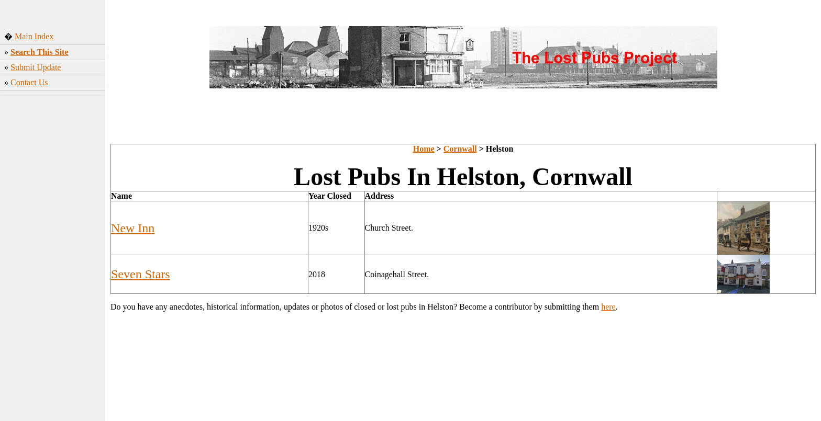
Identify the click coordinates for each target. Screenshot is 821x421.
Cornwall (460, 148)
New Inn (132, 228)
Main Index (34, 36)
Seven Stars (140, 274)
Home (424, 148)
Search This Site (39, 52)
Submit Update (35, 67)
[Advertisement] (52, 256)
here (608, 306)
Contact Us (29, 82)
